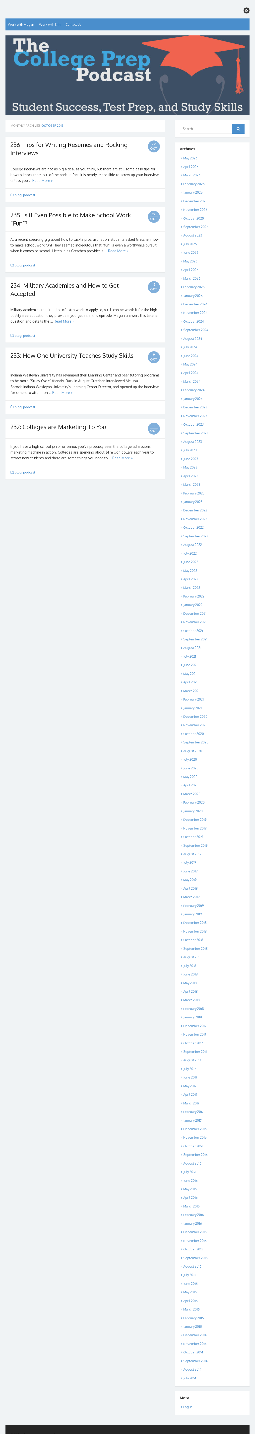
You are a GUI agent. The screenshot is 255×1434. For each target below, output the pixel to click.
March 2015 (191, 1309)
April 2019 (190, 888)
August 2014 (192, 1369)
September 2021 (195, 639)
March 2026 (191, 175)
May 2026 (190, 158)
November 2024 (195, 313)
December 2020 (195, 716)
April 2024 (190, 373)
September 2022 (195, 536)
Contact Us (73, 24)
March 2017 (191, 1103)
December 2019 (194, 820)
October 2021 (193, 631)
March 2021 (191, 691)
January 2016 (192, 1223)
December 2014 (195, 1335)
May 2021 (189, 674)
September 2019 (195, 845)
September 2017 (195, 1052)
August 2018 (192, 957)
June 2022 (190, 562)
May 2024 (190, 364)
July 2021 (189, 656)
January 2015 (192, 1326)
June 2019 (190, 871)
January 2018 (192, 1017)
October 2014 (193, 1352)
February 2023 (193, 493)
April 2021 (190, 682)
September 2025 (195, 227)
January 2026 (193, 192)
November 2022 (195, 519)
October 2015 (193, 1249)
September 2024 (195, 330)
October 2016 (193, 1146)
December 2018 (195, 923)
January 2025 (193, 296)
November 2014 (195, 1344)
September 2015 (195, 1258)
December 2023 (195, 407)
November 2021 (194, 622)
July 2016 (189, 1172)
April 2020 (190, 785)
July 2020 (190, 759)
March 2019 (191, 897)
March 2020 (191, 794)
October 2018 (193, 940)
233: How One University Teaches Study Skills (71, 355)
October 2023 (193, 424)
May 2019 (189, 880)
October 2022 (193, 527)
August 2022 (192, 545)
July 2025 (190, 244)
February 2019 (193, 906)
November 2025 (195, 210)
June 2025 (190, 252)
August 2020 (192, 751)
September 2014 (195, 1361)
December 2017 (194, 1026)
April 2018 (190, 991)
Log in (187, 1407)
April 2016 (190, 1197)
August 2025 (192, 235)
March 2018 (191, 1000)
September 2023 (195, 433)
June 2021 (190, 665)
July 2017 (189, 1069)
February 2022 (193, 596)
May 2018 (190, 983)
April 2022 (190, 579)
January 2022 (192, 605)
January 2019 (192, 914)
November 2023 (195, 416)
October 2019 (193, 837)
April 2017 (190, 1094)
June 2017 (190, 1077)
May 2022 (190, 571)
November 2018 (195, 931)
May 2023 (190, 467)
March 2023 (191, 484)
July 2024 (190, 347)
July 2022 (190, 553)
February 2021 (193, 699)
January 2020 (193, 811)
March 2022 (191, 588)
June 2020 (190, 768)
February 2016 (193, 1215)
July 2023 (190, 450)
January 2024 (193, 399)
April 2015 (190, 1301)
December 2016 (195, 1129)
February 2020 (194, 802)
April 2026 (190, 167)
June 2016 (190, 1181)
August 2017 (192, 1060)
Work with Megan (21, 24)
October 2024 (193, 321)
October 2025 (193, 218)
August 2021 (192, 648)
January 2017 (192, 1120)
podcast (29, 195)
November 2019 (194, 828)
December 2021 (194, 613)
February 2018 (193, 1009)
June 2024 (190, 356)
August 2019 (192, 854)
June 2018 (190, 974)
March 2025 (191, 278)
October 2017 (193, 1043)
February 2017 (193, 1112)
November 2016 (195, 1137)
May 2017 (189, 1086)
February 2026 (194, 184)
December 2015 (195, 1232)
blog (18, 195)
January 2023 (192, 502)
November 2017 (194, 1034)
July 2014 (189, 1378)
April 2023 (190, 476)
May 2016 (190, 1189)
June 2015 (190, 1284)
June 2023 (190, 459)
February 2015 (193, 1318)
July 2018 (189, 966)
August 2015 (192, 1266)
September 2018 (195, 949)
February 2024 (194, 390)
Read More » (42, 180)
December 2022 (195, 510)
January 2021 (192, 708)
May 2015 (190, 1292)
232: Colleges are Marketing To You (58, 427)
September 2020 (195, 742)
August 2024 (192, 339)
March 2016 (191, 1206)
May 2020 (190, 777)
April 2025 (190, 270)
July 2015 (189, 1275)
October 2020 (193, 734)
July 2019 (189, 862)
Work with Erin (50, 24)
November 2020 (195, 725)
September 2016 (195, 1155)
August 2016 (192, 1163)
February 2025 (194, 287)
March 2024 (191, 381)
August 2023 (192, 442)
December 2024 (195, 304)
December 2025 (195, 201)
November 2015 (195, 1241)
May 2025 (190, 261)
